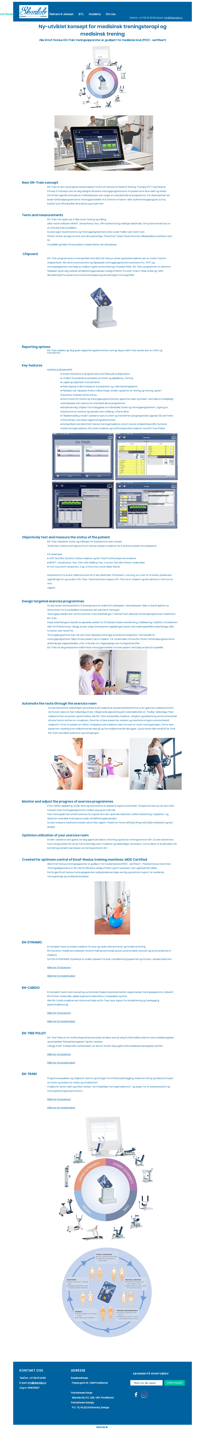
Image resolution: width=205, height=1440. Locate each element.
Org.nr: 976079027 (29, 1388)
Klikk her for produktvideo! (61, 976)
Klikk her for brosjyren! (59, 967)
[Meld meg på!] (174, 1383)
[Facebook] (136, 1394)
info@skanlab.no (173, 18)
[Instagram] (144, 1394)
